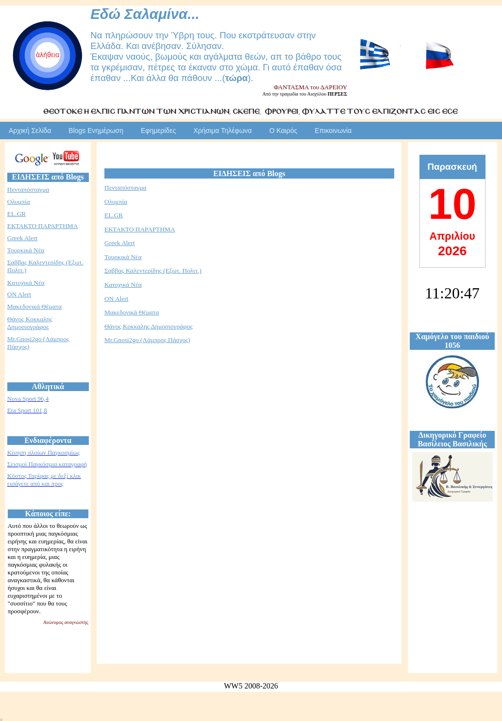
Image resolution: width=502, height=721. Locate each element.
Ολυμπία (18, 201)
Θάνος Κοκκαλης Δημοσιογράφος (29, 322)
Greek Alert (22, 238)
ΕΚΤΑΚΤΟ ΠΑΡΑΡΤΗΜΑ (42, 225)
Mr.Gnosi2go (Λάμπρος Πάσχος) (147, 340)
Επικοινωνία (333, 130)
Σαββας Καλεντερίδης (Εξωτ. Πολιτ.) (152, 270)
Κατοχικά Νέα (26, 282)
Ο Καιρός (283, 130)
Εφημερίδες (158, 130)
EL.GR (16, 213)
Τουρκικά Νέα (26, 250)
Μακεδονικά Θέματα (34, 306)
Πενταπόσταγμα (28, 189)
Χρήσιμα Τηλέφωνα (222, 130)
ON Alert (19, 294)
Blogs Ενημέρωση (95, 130)
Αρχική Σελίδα (30, 130)
